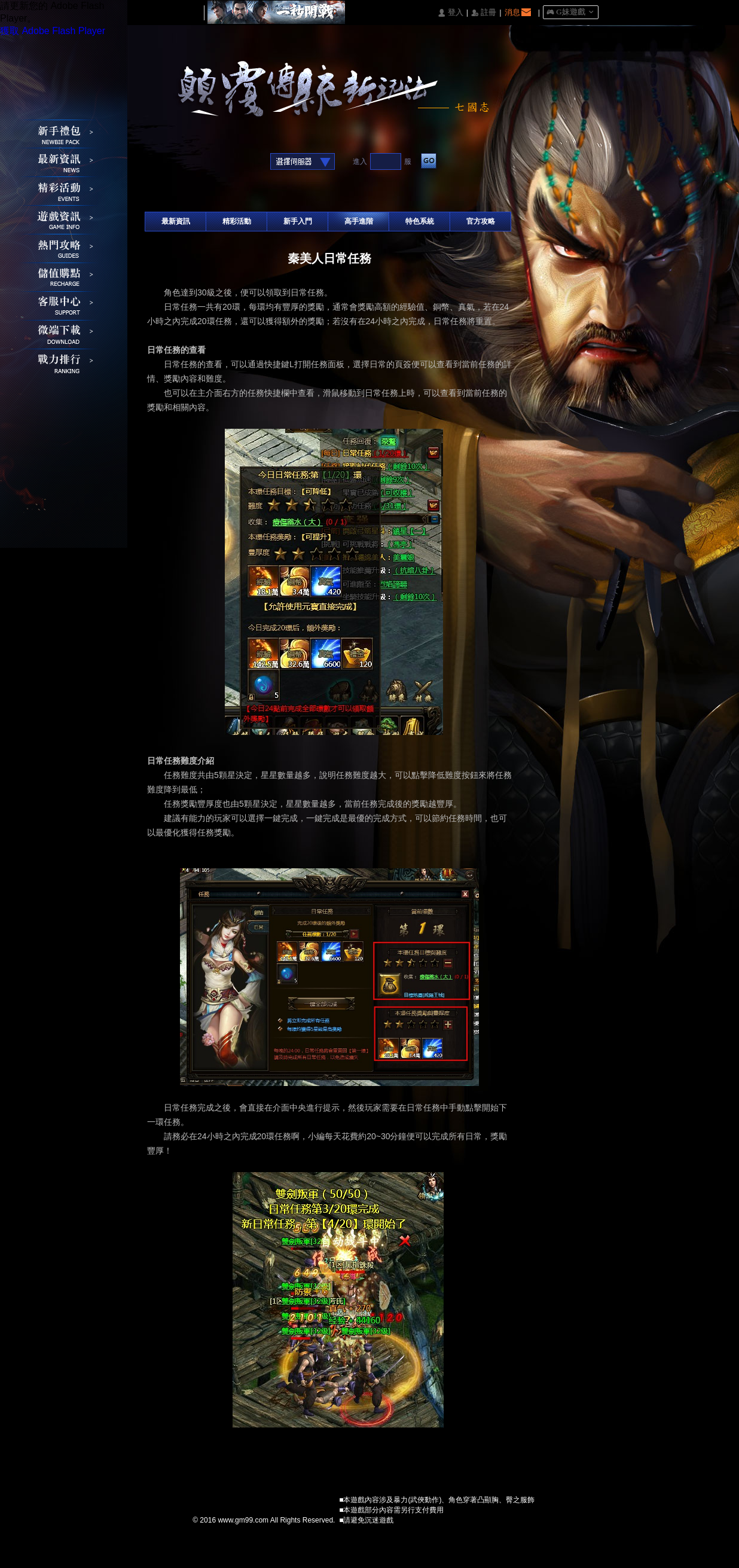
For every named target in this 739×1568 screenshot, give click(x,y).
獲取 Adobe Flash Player (52, 31)
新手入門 (297, 221)
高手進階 (358, 221)
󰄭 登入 (450, 13)
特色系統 (419, 221)
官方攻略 (480, 221)
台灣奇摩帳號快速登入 (228, 162)
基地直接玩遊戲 (209, 162)
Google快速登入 (172, 162)
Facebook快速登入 (154, 162)
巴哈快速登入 (191, 162)
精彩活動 (236, 221)
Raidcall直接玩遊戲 (246, 162)
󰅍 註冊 (483, 13)
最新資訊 (175, 221)
